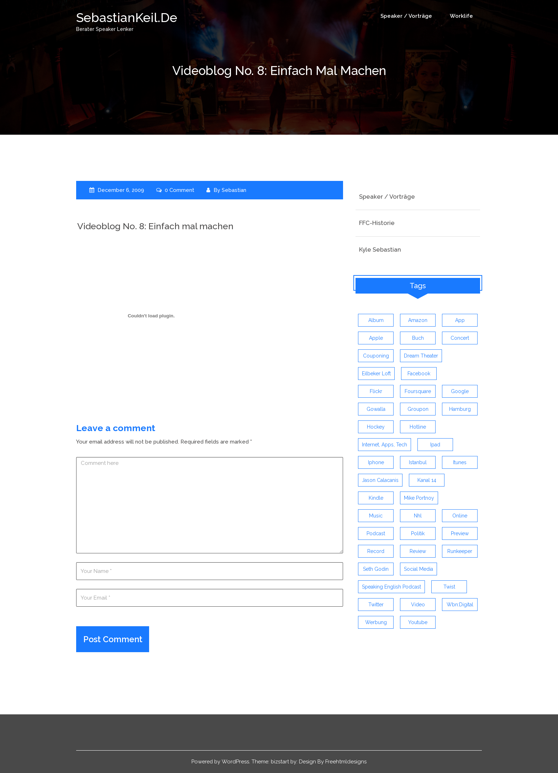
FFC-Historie (377, 222)
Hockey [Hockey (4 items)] (376, 427)
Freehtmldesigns (347, 762)
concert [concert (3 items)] (460, 338)
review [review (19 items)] (418, 551)
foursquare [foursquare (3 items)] (418, 391)
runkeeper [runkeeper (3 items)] (459, 551)
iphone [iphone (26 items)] (376, 463)
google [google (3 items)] (460, 391)
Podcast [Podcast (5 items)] (376, 534)
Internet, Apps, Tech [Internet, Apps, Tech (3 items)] (384, 445)
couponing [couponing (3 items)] (376, 356)
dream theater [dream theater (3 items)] (421, 356)
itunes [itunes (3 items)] (460, 463)
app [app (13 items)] (460, 320)
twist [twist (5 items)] (449, 587)
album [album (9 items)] (376, 320)
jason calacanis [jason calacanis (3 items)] (380, 480)
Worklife (461, 16)
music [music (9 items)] (376, 516)
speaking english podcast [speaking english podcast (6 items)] (391, 587)
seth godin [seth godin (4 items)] (376, 569)
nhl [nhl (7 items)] (418, 516)
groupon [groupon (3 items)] (417, 409)
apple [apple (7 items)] (376, 338)
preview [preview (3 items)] (460, 534)
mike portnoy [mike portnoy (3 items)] (419, 498)
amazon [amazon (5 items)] (417, 320)
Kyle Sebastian (380, 249)
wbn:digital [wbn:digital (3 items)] (460, 605)
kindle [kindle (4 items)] (376, 498)
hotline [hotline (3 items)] (418, 427)
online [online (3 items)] (459, 516)
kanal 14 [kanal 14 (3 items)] (426, 480)
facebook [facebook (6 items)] (418, 374)
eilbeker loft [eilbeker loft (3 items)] (376, 374)
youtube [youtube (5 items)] (417, 623)
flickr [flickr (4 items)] (376, 391)
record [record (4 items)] (375, 551)
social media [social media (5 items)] (418, 569)
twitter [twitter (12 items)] (376, 605)
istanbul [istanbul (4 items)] (418, 463)
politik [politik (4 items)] (418, 534)
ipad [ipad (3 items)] (435, 445)
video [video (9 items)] (418, 605)
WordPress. (236, 762)
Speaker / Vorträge (406, 16)
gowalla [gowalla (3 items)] (376, 409)
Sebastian (234, 190)
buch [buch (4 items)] (418, 338)
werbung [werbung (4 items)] (376, 623)
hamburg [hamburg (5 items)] (460, 409)
